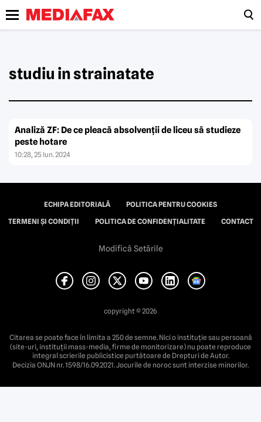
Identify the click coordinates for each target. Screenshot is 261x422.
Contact (237, 221)
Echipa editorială (77, 204)
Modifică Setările (131, 248)
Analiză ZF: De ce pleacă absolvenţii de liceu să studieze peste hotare (127, 136)
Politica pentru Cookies (171, 204)
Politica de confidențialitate (150, 221)
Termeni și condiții (43, 221)
